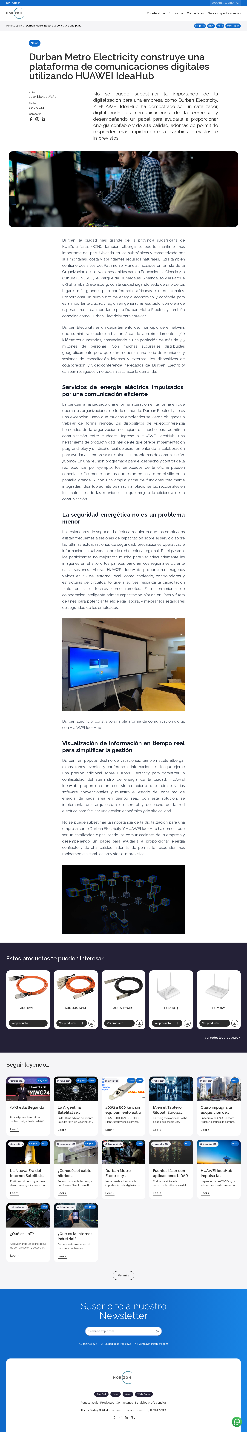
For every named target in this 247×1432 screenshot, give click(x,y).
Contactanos (195, 13)
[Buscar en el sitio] (225, 3)
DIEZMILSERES (158, 1410)
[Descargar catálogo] (91, 1023)
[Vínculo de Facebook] (114, 1417)
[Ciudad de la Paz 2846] (116, 1344)
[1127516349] (88, 1344)
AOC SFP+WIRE (123, 1008)
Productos (176, 13)
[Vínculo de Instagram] (120, 1417)
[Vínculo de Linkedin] (127, 1417)
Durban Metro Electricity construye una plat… (53, 25)
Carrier (16, 3)
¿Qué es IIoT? (22, 1233)
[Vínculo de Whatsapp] (133, 1417)
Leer (14, 1129)
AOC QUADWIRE (76, 1008)
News (211, 26)
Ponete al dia (156, 13)
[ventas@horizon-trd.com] (151, 1344)
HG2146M (218, 1008)
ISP (8, 3)
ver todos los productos (223, 1037)
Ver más (123, 1275)
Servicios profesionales (224, 13)
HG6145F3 (171, 1008)
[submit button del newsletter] (157, 1331)
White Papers (233, 26)
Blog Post (200, 26)
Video (220, 26)
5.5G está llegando (27, 1107)
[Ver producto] (28, 1023)
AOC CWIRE (28, 1008)
